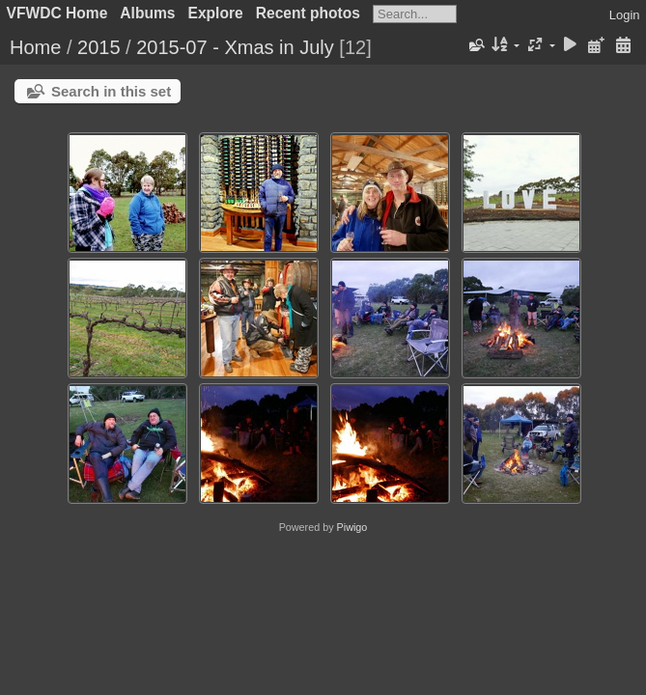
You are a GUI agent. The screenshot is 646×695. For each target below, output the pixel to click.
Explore (215, 13)
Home (35, 47)
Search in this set (111, 91)
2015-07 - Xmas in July (235, 47)
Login (624, 15)
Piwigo (352, 527)
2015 (99, 47)
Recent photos (308, 13)
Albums (147, 13)
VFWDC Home (57, 13)
